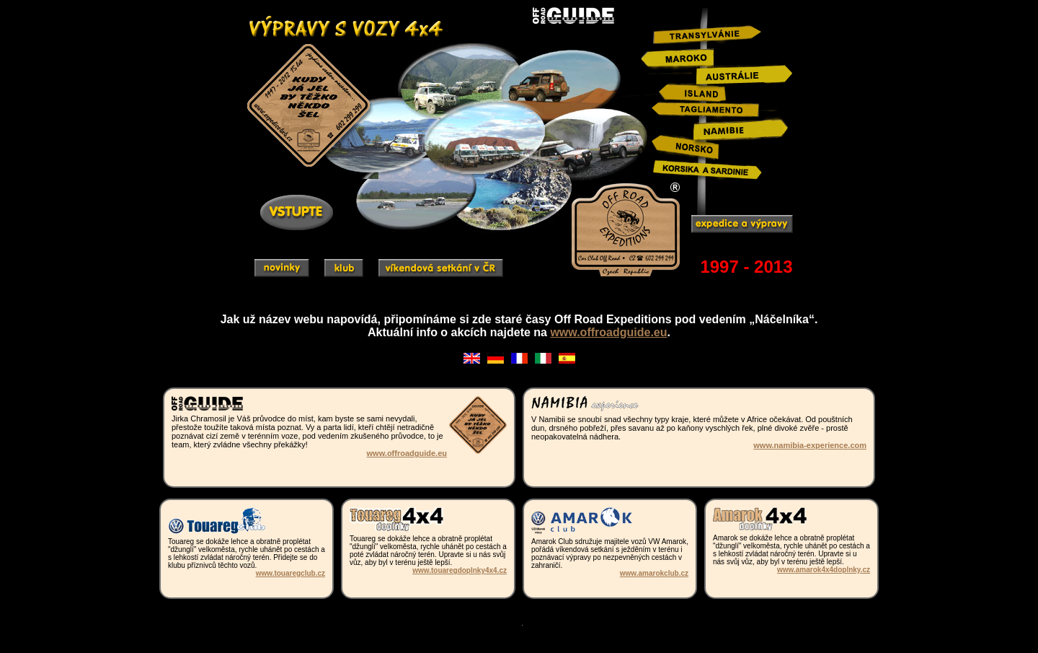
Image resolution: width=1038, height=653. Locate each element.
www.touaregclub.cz (290, 573)
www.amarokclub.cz (654, 573)
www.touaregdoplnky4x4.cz (459, 570)
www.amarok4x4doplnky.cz (823, 570)
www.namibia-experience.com (809, 445)
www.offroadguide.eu (608, 332)
